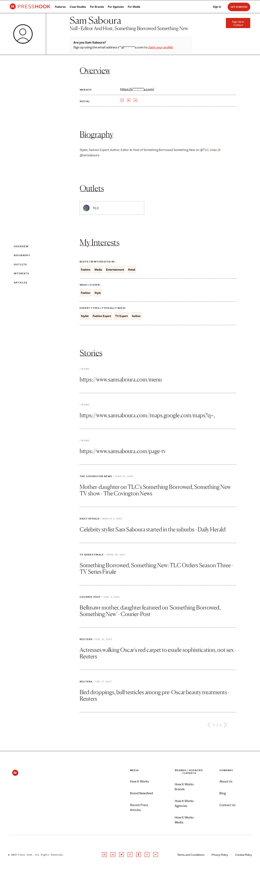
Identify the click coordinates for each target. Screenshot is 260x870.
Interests (21, 273)
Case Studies (78, 7)
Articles (20, 282)
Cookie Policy (243, 855)
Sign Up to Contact (238, 23)
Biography (22, 255)
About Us (225, 781)
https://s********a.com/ (137, 89)
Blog (222, 793)
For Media (134, 7)
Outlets (20, 264)
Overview (21, 246)
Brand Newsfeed (141, 793)
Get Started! (239, 6)
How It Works (139, 781)
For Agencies (116, 7)
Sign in (217, 7)
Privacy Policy (219, 855)
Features (60, 7)
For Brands (97, 7)
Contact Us (227, 805)
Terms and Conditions (190, 855)
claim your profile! (160, 47)
